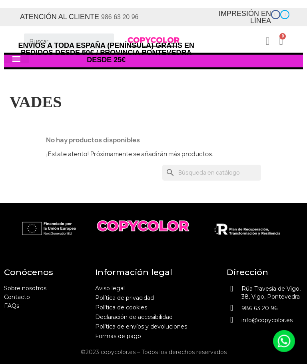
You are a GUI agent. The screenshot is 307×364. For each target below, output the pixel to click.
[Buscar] (69, 41)
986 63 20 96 (119, 17)
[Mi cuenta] (270, 41)
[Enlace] (275, 14)
